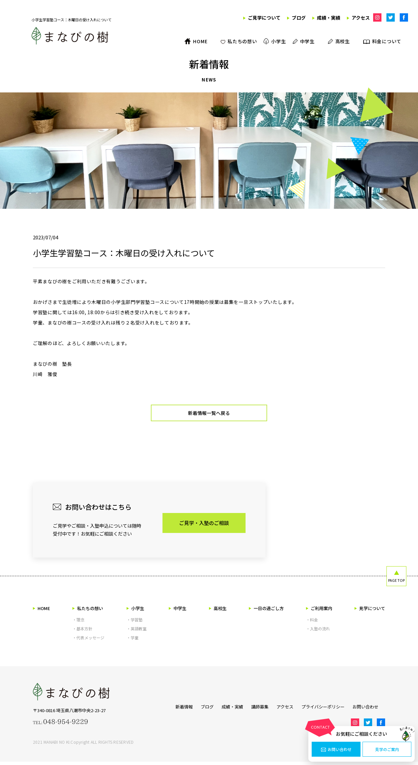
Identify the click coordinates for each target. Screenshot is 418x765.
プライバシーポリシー (326, 709)
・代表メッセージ (88, 641)
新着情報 (170, 709)
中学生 (177, 611)
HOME (41, 611)
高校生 (218, 611)
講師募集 (256, 709)
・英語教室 (137, 632)
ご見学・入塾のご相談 (204, 526)
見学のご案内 (387, 749)
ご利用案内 (319, 611)
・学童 (133, 641)
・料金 (312, 623)
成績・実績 (226, 709)
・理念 (78, 623)
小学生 (135, 611)
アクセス (284, 709)
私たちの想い (87, 611)
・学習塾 (135, 623)
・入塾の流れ (318, 632)
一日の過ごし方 (266, 611)
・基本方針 (82, 632)
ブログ (197, 709)
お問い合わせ (336, 749)
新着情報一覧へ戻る (209, 414)
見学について (370, 611)
